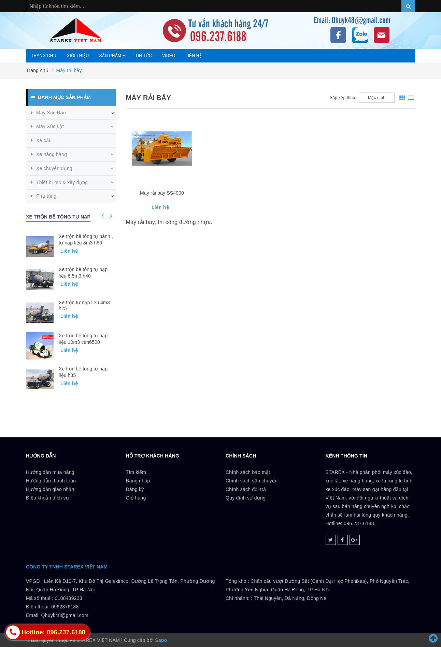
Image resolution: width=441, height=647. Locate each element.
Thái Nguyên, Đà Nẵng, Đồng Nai (291, 598)
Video (168, 55)
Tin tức (143, 55)
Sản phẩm (112, 55)
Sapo (161, 640)
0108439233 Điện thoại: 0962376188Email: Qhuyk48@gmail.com (57, 606)
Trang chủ (43, 55)
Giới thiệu (78, 55)
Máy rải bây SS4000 (162, 193)
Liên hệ (194, 55)
